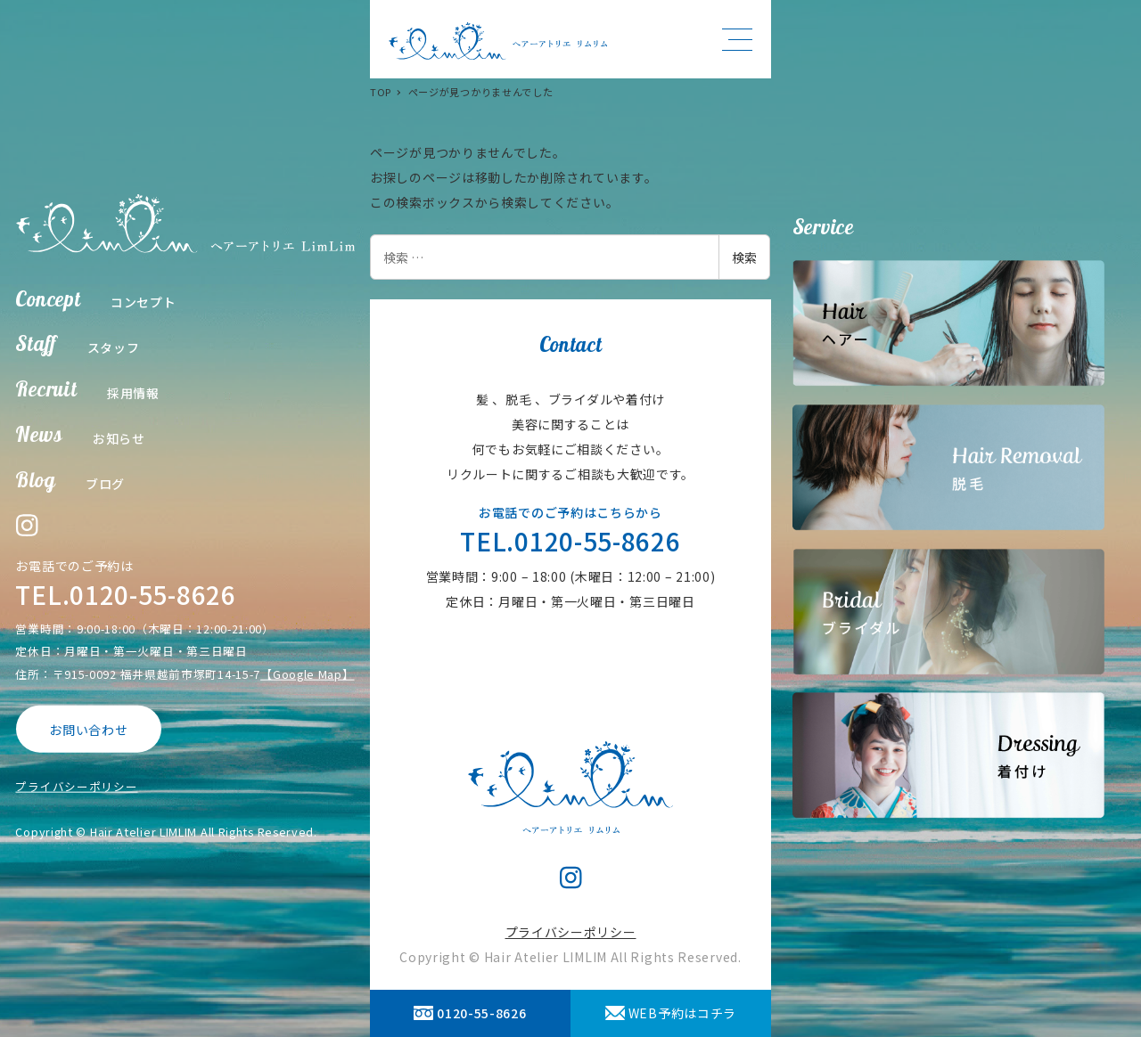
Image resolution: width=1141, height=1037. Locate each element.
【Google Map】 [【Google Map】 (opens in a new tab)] (307, 673)
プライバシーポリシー (76, 786)
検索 (744, 257)
